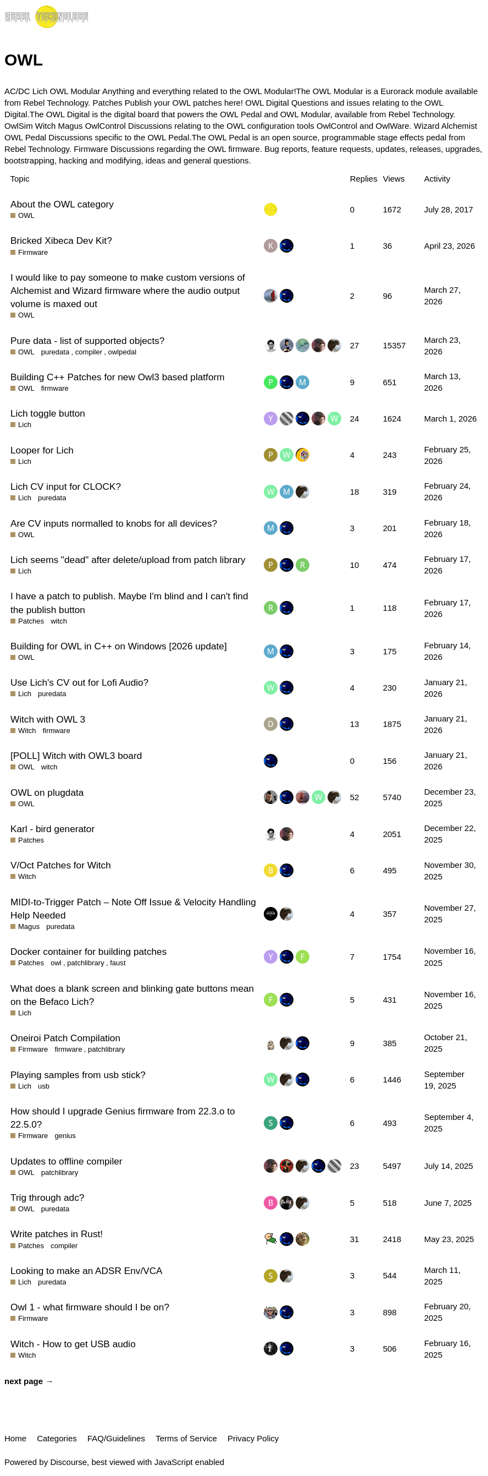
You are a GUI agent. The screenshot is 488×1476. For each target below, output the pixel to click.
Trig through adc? (47, 1197)
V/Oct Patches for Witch (60, 865)
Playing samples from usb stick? (78, 1074)
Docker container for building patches (88, 951)
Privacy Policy (253, 1438)
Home (15, 1438)
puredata (55, 352)
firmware (55, 388)
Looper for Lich (42, 450)
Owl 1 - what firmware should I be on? (89, 1307)
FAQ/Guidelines (116, 1438)
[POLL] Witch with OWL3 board (76, 755)
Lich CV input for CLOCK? (65, 486)
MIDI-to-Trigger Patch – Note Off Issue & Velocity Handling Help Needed (133, 908)
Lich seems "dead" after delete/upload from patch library (128, 559)
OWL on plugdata (47, 792)
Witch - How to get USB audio (73, 1343)
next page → (28, 1381)
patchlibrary (85, 963)
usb (43, 1086)
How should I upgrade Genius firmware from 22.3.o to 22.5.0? (122, 1118)
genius (64, 1135)
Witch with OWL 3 (47, 719)
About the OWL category (62, 204)
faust (117, 963)
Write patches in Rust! (56, 1233)
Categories (57, 1438)
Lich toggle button (47, 413)
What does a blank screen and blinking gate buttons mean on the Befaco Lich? (132, 995)
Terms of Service (186, 1438)
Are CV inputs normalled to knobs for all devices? (113, 523)
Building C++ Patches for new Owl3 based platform (117, 376)
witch (59, 621)
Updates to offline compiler (66, 1161)
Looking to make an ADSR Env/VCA (86, 1270)
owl (56, 963)
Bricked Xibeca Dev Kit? (61, 240)
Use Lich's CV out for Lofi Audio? (79, 682)
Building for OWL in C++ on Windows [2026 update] (118, 646)
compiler (88, 352)
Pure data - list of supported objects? (87, 340)
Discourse (68, 1462)
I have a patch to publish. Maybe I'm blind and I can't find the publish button (129, 603)
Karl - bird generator (52, 828)
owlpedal (122, 352)
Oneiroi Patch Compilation (65, 1037)
